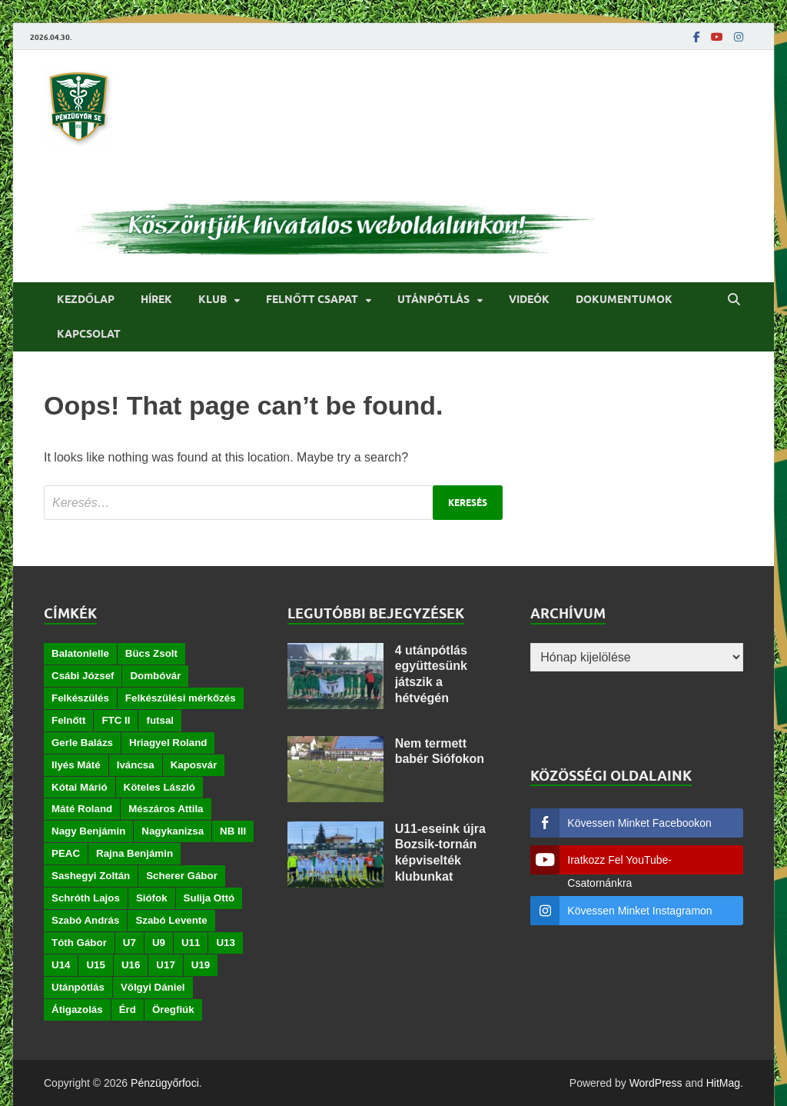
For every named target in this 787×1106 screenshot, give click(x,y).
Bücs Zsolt (151, 653)
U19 (200, 965)
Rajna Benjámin (134, 853)
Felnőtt (68, 720)
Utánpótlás (433, 299)
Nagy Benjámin (88, 831)
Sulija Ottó (209, 898)
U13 (225, 942)
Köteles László (159, 787)
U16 (130, 965)
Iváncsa (135, 765)
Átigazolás (77, 1009)
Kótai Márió (79, 787)
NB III (233, 831)
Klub (212, 299)
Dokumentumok (624, 299)
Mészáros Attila (165, 809)
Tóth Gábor (79, 942)
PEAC (65, 853)
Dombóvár (155, 675)
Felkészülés (80, 698)
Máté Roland (81, 809)
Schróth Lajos (85, 898)
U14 (60, 965)
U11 (190, 942)
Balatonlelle (80, 653)
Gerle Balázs (82, 742)
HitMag (723, 1083)
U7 (129, 942)
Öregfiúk (173, 1009)
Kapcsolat (89, 334)
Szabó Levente (171, 920)
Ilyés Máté (76, 765)
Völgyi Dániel (153, 987)
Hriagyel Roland (168, 742)
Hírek (156, 299)
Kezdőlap (86, 299)
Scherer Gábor (182, 875)
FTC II (115, 720)
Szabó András (85, 920)
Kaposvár (194, 765)
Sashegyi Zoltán (90, 875)
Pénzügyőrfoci (165, 1083)
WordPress (655, 1083)
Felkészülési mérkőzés (180, 698)
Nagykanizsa (172, 831)
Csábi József (82, 675)
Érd (127, 1009)
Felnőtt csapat (312, 299)
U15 (95, 965)
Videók (529, 299)
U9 (158, 942)
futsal (160, 720)
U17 (165, 965)
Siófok (152, 898)
